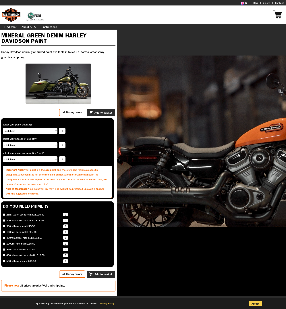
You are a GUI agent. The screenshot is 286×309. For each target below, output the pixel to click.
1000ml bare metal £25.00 (21, 232)
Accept (255, 303)
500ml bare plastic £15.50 (21, 261)
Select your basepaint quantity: (20, 138)
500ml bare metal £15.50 (20, 226)
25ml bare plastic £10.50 (20, 249)
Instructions (49, 27)
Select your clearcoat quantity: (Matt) (23, 153)
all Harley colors (72, 112)
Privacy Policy (107, 303)
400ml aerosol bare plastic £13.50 (25, 255)
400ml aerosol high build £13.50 (24, 237)
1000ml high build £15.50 (20, 243)
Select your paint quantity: (17, 124)
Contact (279, 3)
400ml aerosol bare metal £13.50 (25, 220)
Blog (255, 3)
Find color (10, 27)
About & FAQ (29, 27)
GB (244, 3)
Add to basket (100, 113)
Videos (266, 3)
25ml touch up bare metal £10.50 (25, 214)
